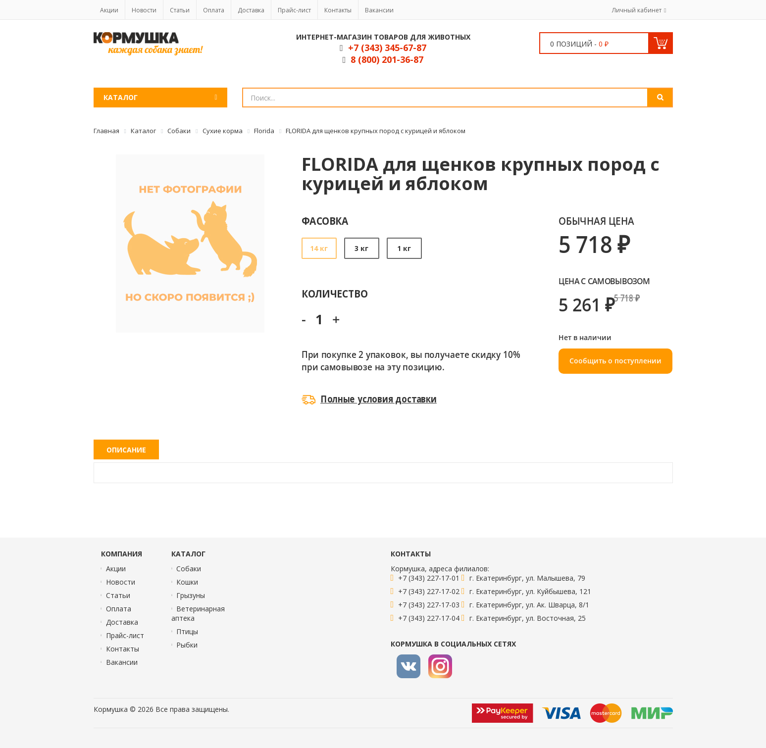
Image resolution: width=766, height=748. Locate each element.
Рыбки (187, 644)
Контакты (338, 10)
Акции (109, 10)
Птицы (187, 631)
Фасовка (325, 220)
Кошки (187, 582)
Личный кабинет (637, 10)
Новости (144, 10)
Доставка (251, 10)
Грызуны (190, 595)
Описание (126, 449)
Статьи (180, 10)
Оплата (213, 10)
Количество (334, 293)
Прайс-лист (294, 10)
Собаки (188, 568)
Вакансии (379, 10)
